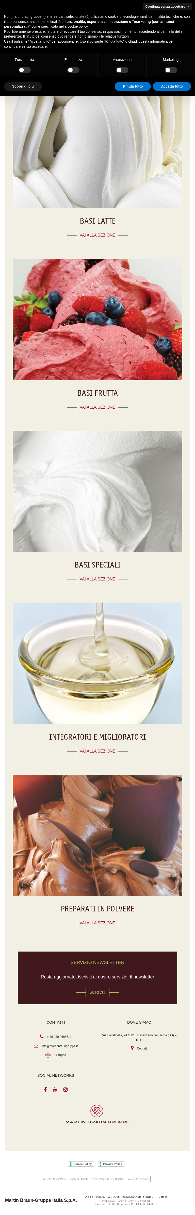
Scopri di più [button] (23, 86)
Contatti (142, 1048)
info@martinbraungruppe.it (60, 1046)
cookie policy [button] (78, 26)
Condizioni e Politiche (107, 1179)
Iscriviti (97, 992)
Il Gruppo (60, 1055)
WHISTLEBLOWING (55, 1179)
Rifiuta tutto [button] (133, 86)
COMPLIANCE (79, 1179)
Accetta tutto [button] (172, 86)
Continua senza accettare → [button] (167, 6)
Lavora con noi (137, 1179)
